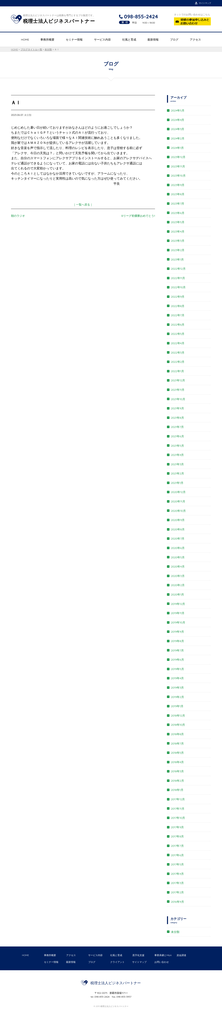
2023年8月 (177, 194)
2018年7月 (177, 743)
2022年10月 (178, 287)
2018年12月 (178, 715)
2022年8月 (177, 306)
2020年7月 (177, 538)
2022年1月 (177, 371)
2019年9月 (177, 631)
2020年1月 (177, 594)
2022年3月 (177, 352)
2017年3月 (177, 883)
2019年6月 (177, 659)
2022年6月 (177, 324)
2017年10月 (178, 818)
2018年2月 (177, 780)
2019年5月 (177, 669)
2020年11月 (178, 501)
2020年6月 (178, 548)
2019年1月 (177, 706)
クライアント (117, 961)
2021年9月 (177, 408)
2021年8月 (177, 418)
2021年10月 (178, 399)
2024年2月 (177, 138)
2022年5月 (177, 334)
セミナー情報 (74, 39)
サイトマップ (139, 961)
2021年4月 (177, 455)
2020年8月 (178, 529)
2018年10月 (178, 725)
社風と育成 (129, 39)
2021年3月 (177, 464)
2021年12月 (178, 380)
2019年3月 (177, 687)
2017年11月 (177, 808)
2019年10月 (178, 622)
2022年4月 (177, 343)
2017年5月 (177, 864)
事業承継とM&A (163, 955)
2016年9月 (177, 902)
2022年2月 (177, 362)
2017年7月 (177, 846)
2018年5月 (177, 753)
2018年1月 (177, 790)
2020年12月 (178, 492)
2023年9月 (177, 185)
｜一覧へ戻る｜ (83, 204)
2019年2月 (177, 697)
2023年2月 (177, 250)
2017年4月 (177, 874)
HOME (25, 39)
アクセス (195, 39)
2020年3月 (178, 576)
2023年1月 (177, 259)
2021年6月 (177, 436)
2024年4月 (177, 120)
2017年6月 (177, 855)
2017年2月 (177, 892)
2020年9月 (178, 520)
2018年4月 (177, 762)
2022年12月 (178, 268)
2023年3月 (177, 241)
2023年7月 (177, 203)
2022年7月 (177, 315)
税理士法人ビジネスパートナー (115, 983)
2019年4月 (177, 678)
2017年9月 (177, 827)
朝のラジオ (18, 216)
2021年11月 (177, 390)
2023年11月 (178, 166)
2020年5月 (178, 557)
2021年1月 (177, 483)
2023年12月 (178, 157)
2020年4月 (178, 566)
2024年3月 (177, 129)
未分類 (175, 932)
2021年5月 (177, 445)
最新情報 (153, 39)
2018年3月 (177, 771)
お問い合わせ (161, 961)
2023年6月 (177, 213)
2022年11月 (178, 278)
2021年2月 (177, 473)
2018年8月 (177, 734)
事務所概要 (47, 39)
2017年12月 (178, 799)
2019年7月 (177, 650)
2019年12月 (178, 604)
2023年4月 (177, 231)
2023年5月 (177, 222)
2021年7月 (177, 427)
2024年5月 (177, 110)
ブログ (174, 39)
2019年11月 (177, 613)
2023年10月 (178, 175)
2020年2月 (178, 585)
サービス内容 (102, 39)
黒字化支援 (138, 955)
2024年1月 (177, 148)
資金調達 (181, 955)
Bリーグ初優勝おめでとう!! (138, 216)
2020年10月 (178, 511)
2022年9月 (177, 296)
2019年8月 (177, 641)
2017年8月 (177, 836)
